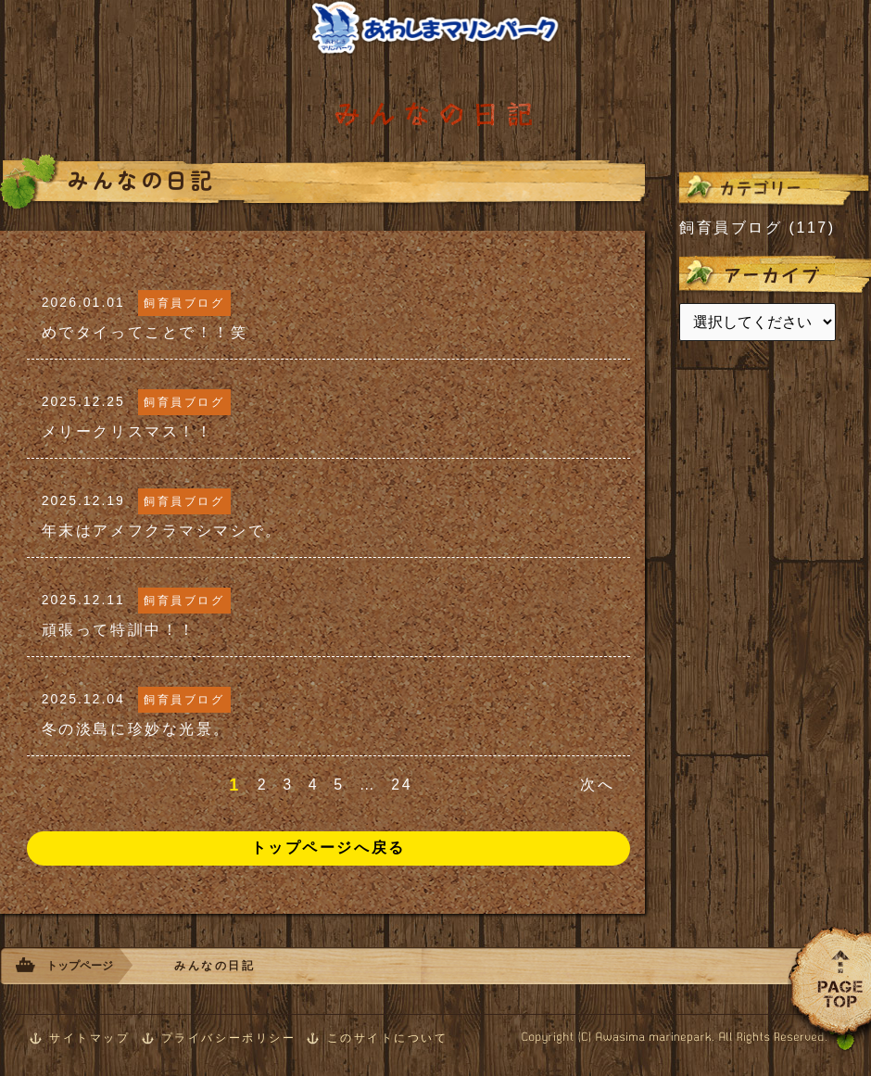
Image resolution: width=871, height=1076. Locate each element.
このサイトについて (387, 1038)
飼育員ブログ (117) (757, 227)
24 (401, 784)
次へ (597, 784)
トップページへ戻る (328, 847)
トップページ (79, 965)
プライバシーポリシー (229, 1038)
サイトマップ (89, 1038)
